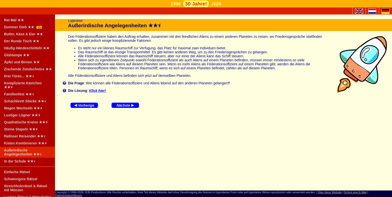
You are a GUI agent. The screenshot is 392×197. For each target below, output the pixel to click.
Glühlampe (17, 55)
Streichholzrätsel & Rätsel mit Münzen (25, 188)
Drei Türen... (20, 76)
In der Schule (21, 161)
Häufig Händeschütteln (27, 48)
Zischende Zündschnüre (28, 69)
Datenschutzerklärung (68, 195)
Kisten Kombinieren (27, 143)
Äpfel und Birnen (22, 62)
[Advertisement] (224, 150)
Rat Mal (14, 20)
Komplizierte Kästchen (23, 85)
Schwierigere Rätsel (20, 179)
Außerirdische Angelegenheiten (24, 152)
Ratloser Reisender (26, 136)
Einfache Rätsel (17, 172)
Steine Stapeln (22, 129)
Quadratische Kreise (27, 122)
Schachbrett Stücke (26, 101)
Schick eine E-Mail (355, 192)
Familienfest (20, 94)
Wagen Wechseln (24, 108)
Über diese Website (330, 192)
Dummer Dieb (23, 27)
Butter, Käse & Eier (23, 34)
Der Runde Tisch (21, 41)
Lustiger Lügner (23, 115)
